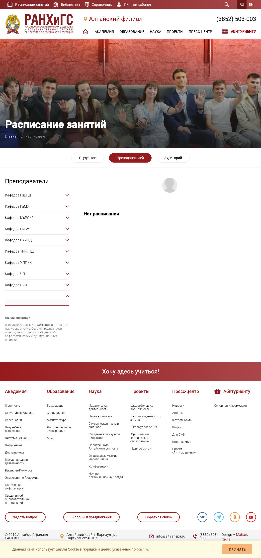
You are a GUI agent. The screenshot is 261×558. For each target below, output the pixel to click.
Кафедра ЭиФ (16, 285)
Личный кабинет (137, 4)
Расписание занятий (32, 4)
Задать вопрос (25, 517)
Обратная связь (158, 517)
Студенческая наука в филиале (104, 425)
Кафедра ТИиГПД (19, 251)
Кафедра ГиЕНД (18, 195)
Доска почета (14, 452)
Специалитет (56, 413)
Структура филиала (18, 413)
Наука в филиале (100, 416)
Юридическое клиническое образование (139, 438)
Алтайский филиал (116, 19)
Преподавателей (130, 158)
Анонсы (177, 413)
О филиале (12, 405)
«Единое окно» (140, 448)
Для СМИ (178, 434)
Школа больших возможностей (141, 407)
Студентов (87, 158)
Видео (176, 427)
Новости (178, 405)
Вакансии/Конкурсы (19, 470)
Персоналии (13, 420)
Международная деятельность (16, 461)
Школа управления (143, 427)
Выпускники (13, 445)
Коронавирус (181, 442)
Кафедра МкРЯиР (19, 218)
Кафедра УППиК (18, 263)
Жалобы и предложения (91, 517)
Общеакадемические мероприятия (103, 457)
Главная (11, 136)
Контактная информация (14, 486)
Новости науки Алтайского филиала (103, 446)
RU (242, 4)
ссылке (142, 549)
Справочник (102, 4)
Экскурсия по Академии (22, 477)
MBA (50, 438)
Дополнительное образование (59, 429)
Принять (237, 549)
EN (251, 4)
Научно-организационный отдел (106, 475)
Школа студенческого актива (145, 418)
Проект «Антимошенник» (184, 450)
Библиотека (70, 4)
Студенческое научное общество (104, 436)
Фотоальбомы (182, 420)
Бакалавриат (56, 405)
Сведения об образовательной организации (17, 499)
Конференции (98, 466)
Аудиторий (173, 158)
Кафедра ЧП (15, 274)
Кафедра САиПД (18, 240)
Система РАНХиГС (17, 438)
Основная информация (230, 405)
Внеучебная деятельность (14, 429)
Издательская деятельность (98, 407)
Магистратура (56, 420)
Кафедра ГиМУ (17, 206)
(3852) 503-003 (236, 19)
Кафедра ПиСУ (17, 229)
